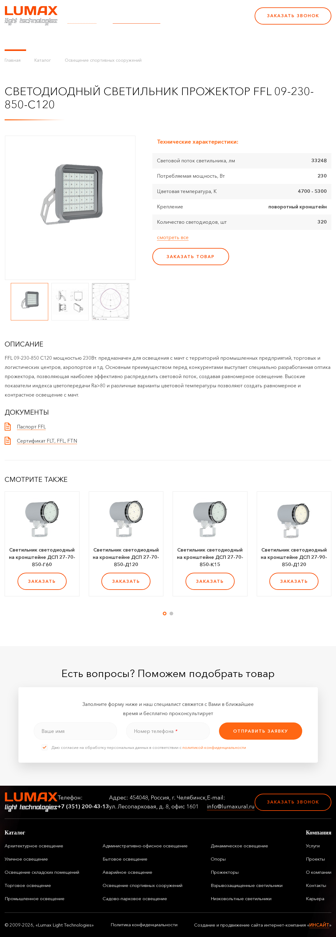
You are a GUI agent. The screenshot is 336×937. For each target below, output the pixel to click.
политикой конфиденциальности (214, 747)
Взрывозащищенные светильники (247, 885)
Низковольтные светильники (241, 898)
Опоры (218, 859)
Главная (13, 60)
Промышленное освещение (34, 898)
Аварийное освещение (127, 872)
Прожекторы (225, 872)
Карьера (239, 40)
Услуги (114, 40)
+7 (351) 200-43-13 (207, 20)
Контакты (209, 40)
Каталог (15, 40)
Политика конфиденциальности (144, 924)
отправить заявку (260, 731)
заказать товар (190, 256)
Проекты (141, 40)
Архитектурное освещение (34, 846)
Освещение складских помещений (42, 872)
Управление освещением (66, 40)
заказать (42, 581)
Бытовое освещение (125, 859)
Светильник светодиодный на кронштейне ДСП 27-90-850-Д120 (294, 557)
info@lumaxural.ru (136, 20)
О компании (174, 40)
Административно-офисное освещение (145, 846)
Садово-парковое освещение (135, 898)
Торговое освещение (28, 885)
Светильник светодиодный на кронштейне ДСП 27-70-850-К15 (210, 557)
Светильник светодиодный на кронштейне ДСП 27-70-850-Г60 (42, 557)
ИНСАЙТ (319, 925)
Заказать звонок (293, 15)
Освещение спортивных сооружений (103, 60)
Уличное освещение (26, 859)
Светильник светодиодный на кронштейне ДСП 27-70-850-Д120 (126, 557)
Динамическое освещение (239, 846)
